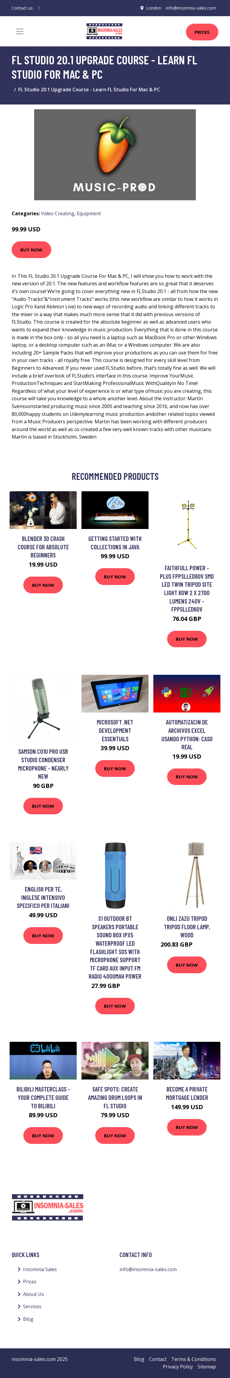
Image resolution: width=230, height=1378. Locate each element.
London (153, 8)
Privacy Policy (178, 1366)
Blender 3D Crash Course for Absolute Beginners (43, 547)
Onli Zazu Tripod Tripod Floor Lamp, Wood (187, 927)
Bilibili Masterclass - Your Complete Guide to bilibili (43, 1097)
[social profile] (39, 8)
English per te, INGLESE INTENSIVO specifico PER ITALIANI (43, 897)
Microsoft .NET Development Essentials (115, 730)
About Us (33, 1294)
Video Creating (57, 213)
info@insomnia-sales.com (191, 8)
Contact (158, 1359)
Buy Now (31, 250)
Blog (28, 1319)
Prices (202, 32)
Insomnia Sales (40, 1269)
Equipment (89, 213)
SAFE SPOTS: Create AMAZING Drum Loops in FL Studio (115, 1097)
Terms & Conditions (193, 1359)
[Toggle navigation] (20, 31)
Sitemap (207, 1366)
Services (32, 1306)
